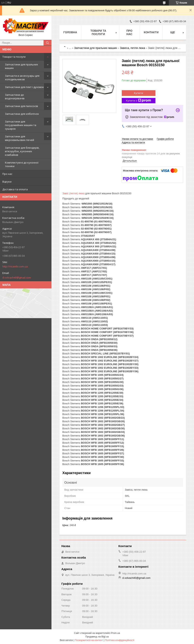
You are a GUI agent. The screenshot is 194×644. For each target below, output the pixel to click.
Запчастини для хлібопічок (22, 114)
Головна (70, 32)
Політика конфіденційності (119, 640)
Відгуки (6, 181)
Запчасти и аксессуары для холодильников (22, 77)
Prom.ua (115, 633)
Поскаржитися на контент (89, 640)
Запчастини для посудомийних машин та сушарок (20, 125)
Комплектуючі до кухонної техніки (21, 164)
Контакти (151, 32)
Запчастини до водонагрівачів (15, 96)
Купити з (138, 100)
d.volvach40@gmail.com (16, 277)
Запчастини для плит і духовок (24, 87)
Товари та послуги (14, 56)
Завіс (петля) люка (73, 193)
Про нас (7, 174)
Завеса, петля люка (132, 48)
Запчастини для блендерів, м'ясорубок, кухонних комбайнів (22, 151)
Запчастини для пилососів (21, 106)
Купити (138, 93)
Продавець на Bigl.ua (97, 636)
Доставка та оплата (15, 189)
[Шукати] (47, 43)
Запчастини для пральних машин (21, 66)
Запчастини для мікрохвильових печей (19, 138)
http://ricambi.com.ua (15, 266)
